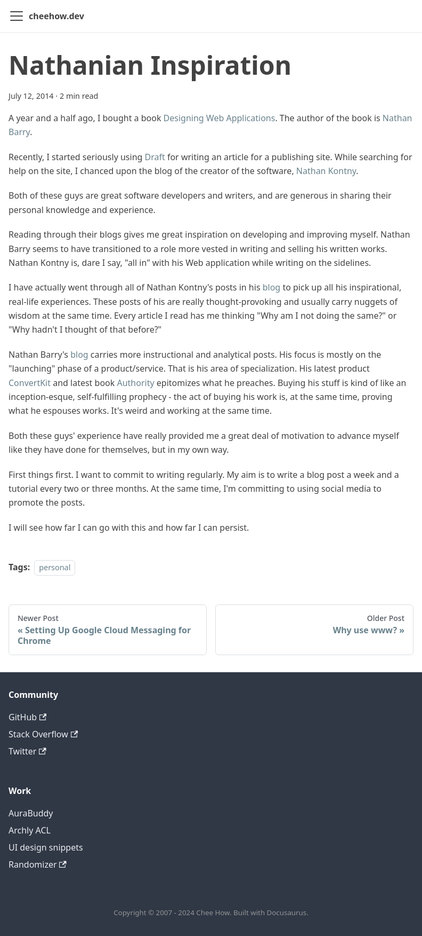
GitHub (27, 717)
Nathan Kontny (326, 171)
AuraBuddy (31, 813)
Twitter (27, 751)
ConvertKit (30, 383)
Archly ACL (30, 830)
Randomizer (38, 864)
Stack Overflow (43, 734)
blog (272, 287)
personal (54, 567)
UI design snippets (46, 847)
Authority (135, 383)
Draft (155, 157)
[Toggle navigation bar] (17, 16)
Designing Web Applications (219, 118)
